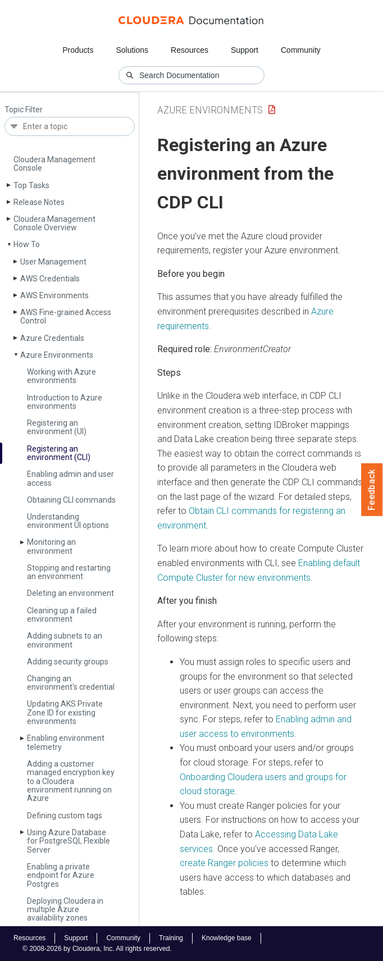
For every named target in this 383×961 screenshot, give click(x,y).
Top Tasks (31, 185)
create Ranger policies (224, 863)
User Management (53, 261)
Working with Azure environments (61, 376)
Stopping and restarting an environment (69, 572)
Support (244, 49)
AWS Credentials (50, 278)
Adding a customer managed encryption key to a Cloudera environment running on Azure (71, 781)
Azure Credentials (52, 338)
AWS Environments (54, 295)
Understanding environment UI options (68, 521)
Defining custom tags (64, 815)
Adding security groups (67, 661)
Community (301, 49)
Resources (189, 49)
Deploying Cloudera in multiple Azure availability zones (65, 909)
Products (77, 49)
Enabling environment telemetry (65, 742)
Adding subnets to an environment (64, 640)
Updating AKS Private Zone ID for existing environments (65, 712)
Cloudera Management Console (54, 163)
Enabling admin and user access (70, 478)
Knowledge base (227, 938)
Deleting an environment (70, 593)
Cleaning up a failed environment (62, 614)
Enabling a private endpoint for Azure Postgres (60, 875)
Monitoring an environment (51, 546)
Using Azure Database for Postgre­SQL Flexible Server (68, 841)
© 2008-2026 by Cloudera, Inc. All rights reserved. (97, 949)
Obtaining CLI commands (71, 499)
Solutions (132, 49)
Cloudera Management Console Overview (54, 223)
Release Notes (39, 202)
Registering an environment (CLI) (58, 453)
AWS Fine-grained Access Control (65, 316)
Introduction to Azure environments (64, 402)
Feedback (372, 490)
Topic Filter (23, 110)
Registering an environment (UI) (56, 427)
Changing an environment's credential (71, 682)
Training (171, 938)
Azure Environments (56, 354)
